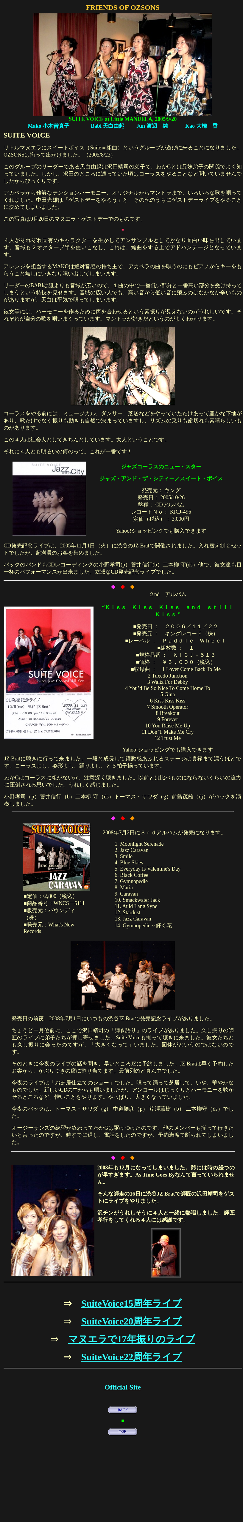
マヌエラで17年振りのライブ (131, 1339)
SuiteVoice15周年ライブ (131, 1303)
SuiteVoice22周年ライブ (131, 1357)
